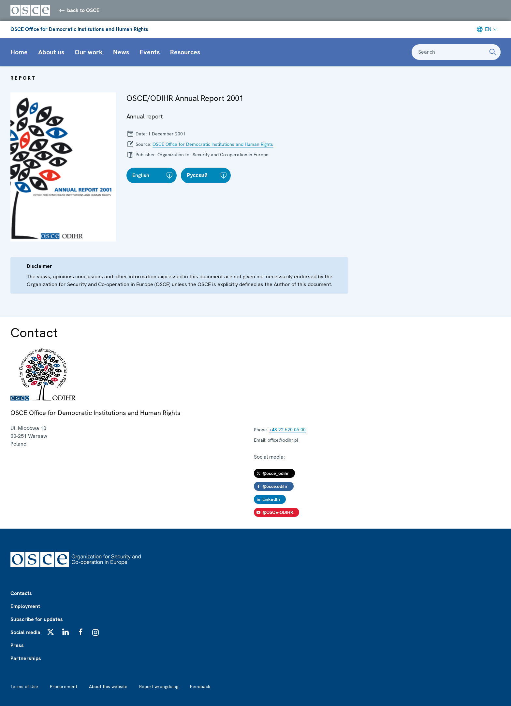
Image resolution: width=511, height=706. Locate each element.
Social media (25, 632)
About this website (108, 686)
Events (149, 52)
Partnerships (25, 658)
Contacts (21, 593)
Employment (25, 606)
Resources (185, 52)
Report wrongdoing (158, 686)
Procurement (63, 686)
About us (51, 52)
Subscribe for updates (36, 619)
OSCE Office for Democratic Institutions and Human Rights (79, 29)
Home (19, 52)
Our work (89, 52)
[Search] (493, 52)
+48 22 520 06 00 (287, 430)
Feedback (200, 686)
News (121, 52)
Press (17, 645)
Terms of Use (24, 686)
